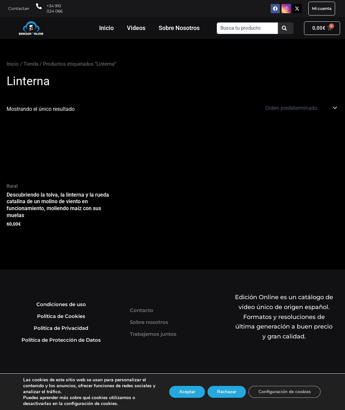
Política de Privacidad (61, 328)
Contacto (141, 310)
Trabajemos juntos (153, 334)
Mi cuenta (321, 8)
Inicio (106, 27)
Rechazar (225, 392)
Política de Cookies (61, 316)
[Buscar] (285, 28)
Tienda (30, 64)
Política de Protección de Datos (61, 340)
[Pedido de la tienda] (300, 107)
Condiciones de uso (61, 304)
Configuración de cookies (284, 392)
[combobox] (247, 28)
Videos (136, 27)
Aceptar (184, 392)
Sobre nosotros (149, 322)
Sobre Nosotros (179, 27)
